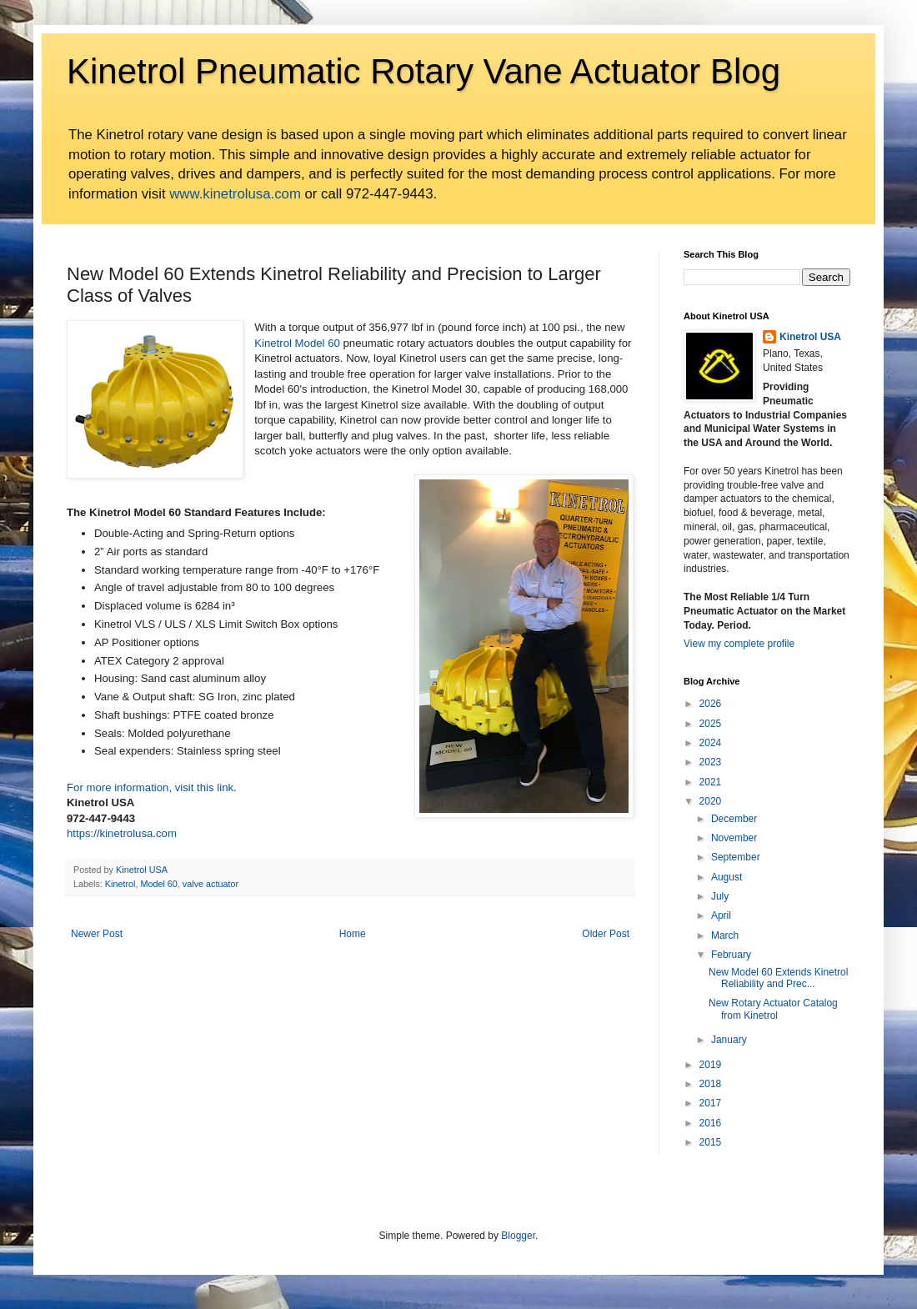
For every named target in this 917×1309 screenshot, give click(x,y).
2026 (710, 704)
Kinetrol (120, 884)
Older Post (605, 934)
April (721, 915)
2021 (710, 782)
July (720, 896)
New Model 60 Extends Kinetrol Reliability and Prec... (778, 978)
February (731, 954)
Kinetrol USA (810, 337)
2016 (710, 1123)
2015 (710, 1142)
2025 (710, 724)
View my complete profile (739, 643)
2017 (710, 1103)
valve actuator (210, 884)
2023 (710, 762)
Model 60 (158, 884)
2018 (710, 1084)
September (735, 857)
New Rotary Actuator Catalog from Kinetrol (773, 1009)
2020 (710, 801)
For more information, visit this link (150, 787)
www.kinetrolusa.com (235, 194)
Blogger (518, 1235)
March (725, 935)
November (734, 838)
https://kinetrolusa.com (122, 833)
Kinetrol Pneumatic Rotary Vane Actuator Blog (423, 71)
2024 (710, 743)
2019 (710, 1065)
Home (352, 934)
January (729, 1040)
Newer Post (97, 934)
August (726, 877)
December (734, 819)
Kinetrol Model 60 (297, 343)
